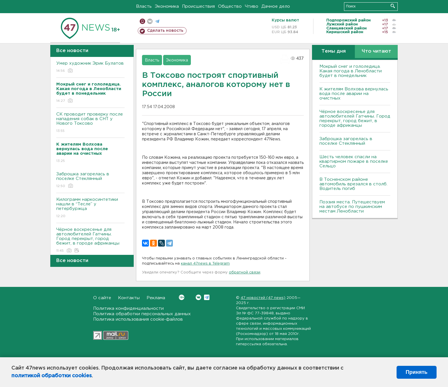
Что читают (376, 51)
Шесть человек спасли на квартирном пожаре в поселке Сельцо (353, 161)
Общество (230, 6)
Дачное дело (275, 6)
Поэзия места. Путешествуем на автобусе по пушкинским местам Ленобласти (352, 206)
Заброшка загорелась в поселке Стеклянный (90, 180)
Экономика (167, 6)
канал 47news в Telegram (205, 263)
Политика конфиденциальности (128, 308)
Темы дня (333, 51)
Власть (144, 6)
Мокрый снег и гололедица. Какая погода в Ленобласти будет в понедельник (350, 71)
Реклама (156, 298)
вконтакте (150, 21)
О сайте (102, 298)
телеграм (157, 21)
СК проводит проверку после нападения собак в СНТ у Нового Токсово (90, 122)
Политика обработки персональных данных (142, 314)
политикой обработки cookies (51, 376)
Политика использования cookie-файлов (138, 319)
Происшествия (198, 6)
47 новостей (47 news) (263, 297)
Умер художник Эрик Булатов (90, 67)
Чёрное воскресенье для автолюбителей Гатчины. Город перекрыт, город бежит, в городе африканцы (90, 240)
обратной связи (244, 272)
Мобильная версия (142, 21)
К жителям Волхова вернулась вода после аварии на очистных (353, 93)
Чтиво (251, 6)
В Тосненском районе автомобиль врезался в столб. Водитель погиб (353, 184)
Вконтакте (181, 297)
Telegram (206, 297)
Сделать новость (165, 30)
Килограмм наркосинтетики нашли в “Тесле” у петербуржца (90, 208)
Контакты (129, 298)
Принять (416, 372)
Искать (393, 6)
